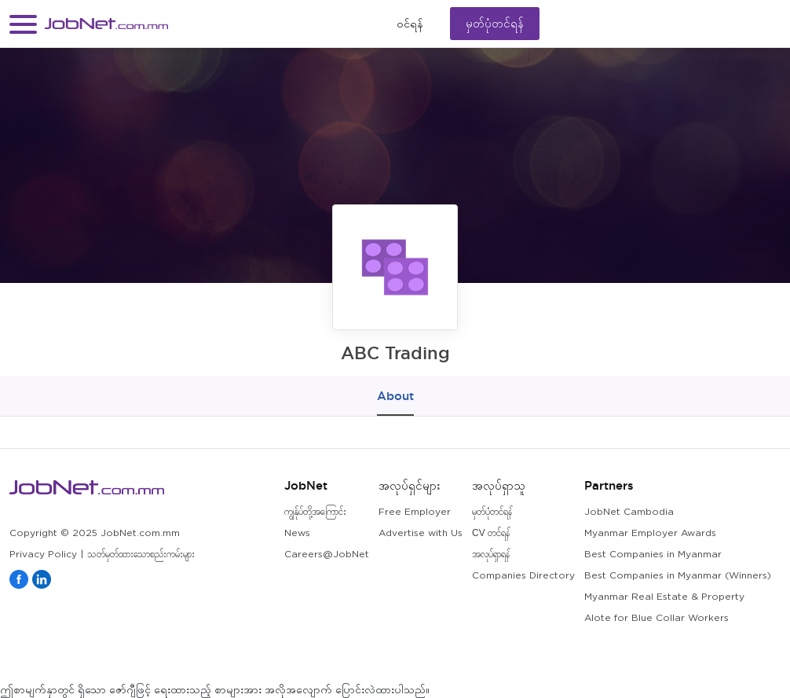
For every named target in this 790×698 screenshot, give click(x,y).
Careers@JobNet (326, 554)
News (297, 533)
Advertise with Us (421, 533)
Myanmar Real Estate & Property (664, 597)
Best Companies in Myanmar (653, 554)
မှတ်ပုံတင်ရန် (495, 23)
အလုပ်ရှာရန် (491, 554)
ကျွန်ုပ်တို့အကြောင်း (315, 512)
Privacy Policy (43, 554)
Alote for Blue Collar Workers (656, 618)
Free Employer (415, 512)
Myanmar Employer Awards (650, 533)
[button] (23, 24)
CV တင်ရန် (491, 533)
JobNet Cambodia (629, 512)
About (395, 395)
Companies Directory (523, 575)
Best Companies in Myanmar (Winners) (677, 575)
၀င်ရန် (410, 24)
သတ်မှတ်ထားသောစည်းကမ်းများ (141, 554)
